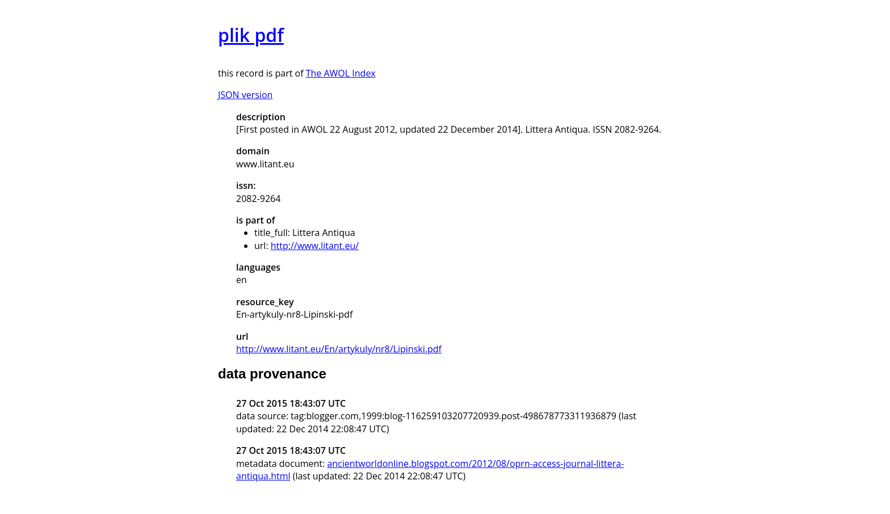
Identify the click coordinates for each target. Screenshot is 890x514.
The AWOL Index (341, 73)
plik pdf (251, 35)
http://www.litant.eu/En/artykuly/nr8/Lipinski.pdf (339, 349)
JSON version (245, 95)
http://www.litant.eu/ (315, 245)
